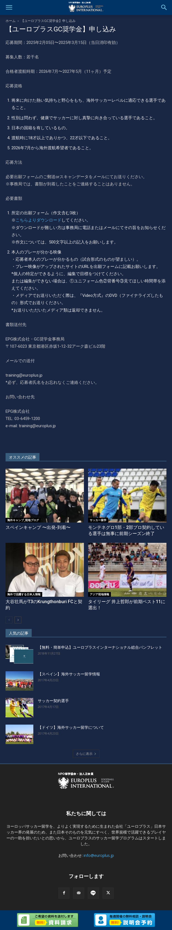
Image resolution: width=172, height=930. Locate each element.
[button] (9, 7)
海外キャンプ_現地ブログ (23, 520)
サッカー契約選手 (53, 700)
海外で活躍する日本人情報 (24, 594)
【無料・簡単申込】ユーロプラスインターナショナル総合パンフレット (100, 647)
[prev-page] (9, 619)
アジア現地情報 (99, 594)
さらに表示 (86, 753)
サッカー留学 (98, 520)
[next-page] (17, 619)
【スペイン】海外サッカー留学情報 (69, 674)
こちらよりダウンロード (38, 220)
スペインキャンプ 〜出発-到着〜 (38, 527)
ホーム (11, 20)
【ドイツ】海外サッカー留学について (71, 727)
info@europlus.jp (99, 855)
